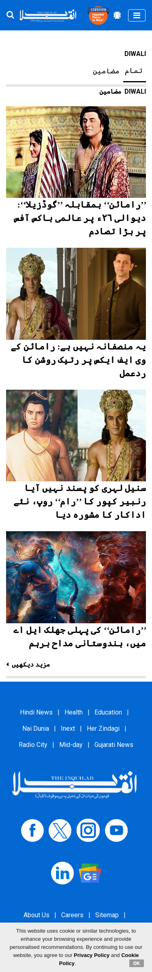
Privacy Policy (91, 955)
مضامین (106, 71)
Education (108, 712)
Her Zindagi (103, 728)
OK (136, 963)
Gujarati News (113, 745)
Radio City (33, 745)
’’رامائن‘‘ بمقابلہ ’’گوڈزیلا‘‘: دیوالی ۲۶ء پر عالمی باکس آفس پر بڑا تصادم (80, 218)
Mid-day (71, 745)
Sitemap (107, 915)
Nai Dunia (35, 728)
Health (73, 712)
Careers (72, 915)
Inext (68, 728)
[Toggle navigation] (137, 15)
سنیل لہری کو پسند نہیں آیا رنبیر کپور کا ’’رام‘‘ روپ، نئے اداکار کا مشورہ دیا (79, 501)
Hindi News (36, 712)
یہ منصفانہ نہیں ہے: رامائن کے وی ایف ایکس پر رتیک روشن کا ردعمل (78, 359)
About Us (36, 915)
